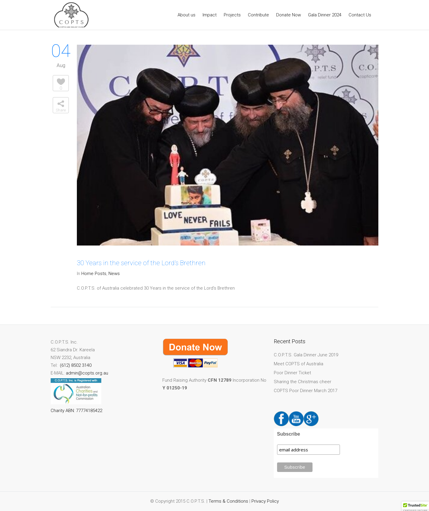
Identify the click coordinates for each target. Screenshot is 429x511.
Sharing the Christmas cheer (302, 381)
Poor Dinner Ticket (292, 372)
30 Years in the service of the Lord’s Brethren (141, 263)
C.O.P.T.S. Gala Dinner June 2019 (306, 355)
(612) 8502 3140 (75, 365)
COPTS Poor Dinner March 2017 (305, 390)
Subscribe (288, 434)
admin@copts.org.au (87, 373)
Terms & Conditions (228, 501)
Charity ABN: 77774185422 (76, 410)
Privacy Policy (265, 501)
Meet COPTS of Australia (298, 363)
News (114, 273)
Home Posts (93, 273)
